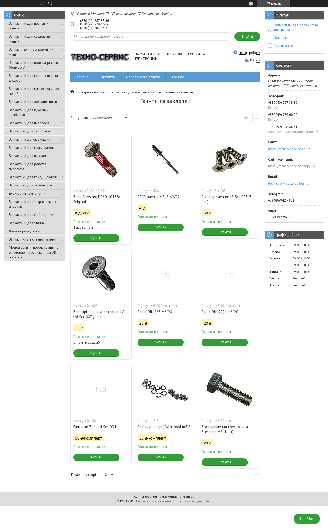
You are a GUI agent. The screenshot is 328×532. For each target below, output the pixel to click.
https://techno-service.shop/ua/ (291, 166)
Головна (82, 77)
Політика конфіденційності (194, 501)
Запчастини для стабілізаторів (32, 214)
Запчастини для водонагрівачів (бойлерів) (33, 65)
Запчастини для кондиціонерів (33, 177)
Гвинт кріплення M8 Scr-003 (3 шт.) (227, 199)
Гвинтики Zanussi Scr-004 (94, 426)
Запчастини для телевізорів (30, 185)
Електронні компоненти (27, 193)
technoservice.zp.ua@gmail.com (290, 183)
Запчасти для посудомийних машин (31, 52)
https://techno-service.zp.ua (289, 149)
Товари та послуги (92, 92)
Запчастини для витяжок (28, 155)
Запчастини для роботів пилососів (27, 166)
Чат (307, 518)
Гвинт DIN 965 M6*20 (155, 311)
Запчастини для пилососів (29, 123)
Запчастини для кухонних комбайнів (28, 112)
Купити (96, 237)
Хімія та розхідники (24, 231)
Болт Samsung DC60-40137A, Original (97, 199)
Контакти (107, 77)
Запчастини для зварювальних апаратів (32, 204)
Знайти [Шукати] (247, 36)
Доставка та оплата (143, 77)
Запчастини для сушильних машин (30, 39)
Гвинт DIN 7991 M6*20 (220, 311)
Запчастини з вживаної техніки (32, 239)
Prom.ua (188, 496)
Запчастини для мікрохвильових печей (34, 91)
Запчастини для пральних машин (28, 25)
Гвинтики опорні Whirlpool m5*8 (164, 426)
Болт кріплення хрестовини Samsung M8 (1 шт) (225, 429)
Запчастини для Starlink (27, 223)
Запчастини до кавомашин (29, 139)
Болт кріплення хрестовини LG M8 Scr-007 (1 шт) (98, 314)
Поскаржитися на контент (154, 501)
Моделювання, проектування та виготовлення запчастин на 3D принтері (34, 252)
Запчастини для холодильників (33, 101)
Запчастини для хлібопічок (29, 131)
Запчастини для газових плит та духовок (33, 78)
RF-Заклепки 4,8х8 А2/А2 (159, 196)
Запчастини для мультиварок (31, 147)
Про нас (177, 77)
